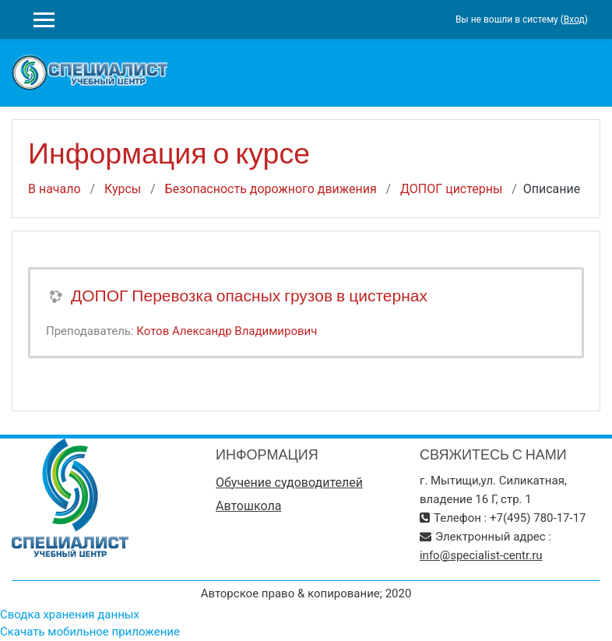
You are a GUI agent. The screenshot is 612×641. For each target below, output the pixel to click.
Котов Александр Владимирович (226, 331)
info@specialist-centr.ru (481, 555)
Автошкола (248, 505)
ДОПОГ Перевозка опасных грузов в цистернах (249, 295)
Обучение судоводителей (289, 482)
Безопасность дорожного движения (271, 188)
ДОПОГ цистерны (451, 188)
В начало (54, 188)
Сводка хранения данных (69, 615)
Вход (574, 19)
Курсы (122, 188)
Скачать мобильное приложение (90, 632)
